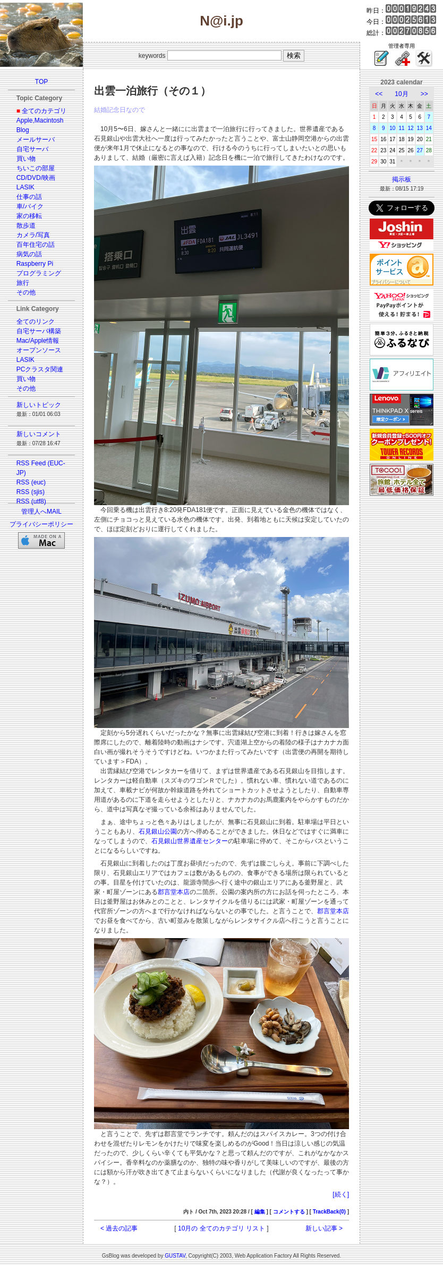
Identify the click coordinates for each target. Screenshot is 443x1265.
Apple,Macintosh (40, 120)
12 (411, 128)
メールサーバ (35, 139)
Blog (22, 130)
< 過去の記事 (119, 1228)
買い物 (26, 158)
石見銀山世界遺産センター (189, 841)
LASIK (25, 187)
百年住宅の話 (35, 244)
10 (392, 128)
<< (378, 94)
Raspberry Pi (34, 263)
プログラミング (38, 273)
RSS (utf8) (31, 501)
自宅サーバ (32, 149)
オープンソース (38, 350)
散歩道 (26, 225)
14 (429, 128)
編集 (259, 1212)
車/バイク (30, 206)
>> (424, 94)
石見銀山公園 (158, 831)
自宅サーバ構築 (38, 331)
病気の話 (29, 254)
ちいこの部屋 (35, 168)
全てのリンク (35, 321)
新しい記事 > (324, 1228)
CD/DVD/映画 (35, 177)
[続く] (341, 1194)
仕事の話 (29, 197)
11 (401, 128)
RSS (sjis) (30, 492)
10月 (401, 94)
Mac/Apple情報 (37, 340)
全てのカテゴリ (44, 111)
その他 (26, 292)
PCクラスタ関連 (40, 369)
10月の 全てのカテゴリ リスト (221, 1228)
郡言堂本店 (174, 892)
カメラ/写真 (33, 235)
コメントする (289, 1212)
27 (420, 150)
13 (420, 128)
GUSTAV (175, 1256)
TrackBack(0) (329, 1212)
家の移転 (29, 216)
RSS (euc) (31, 482)
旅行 (22, 283)
